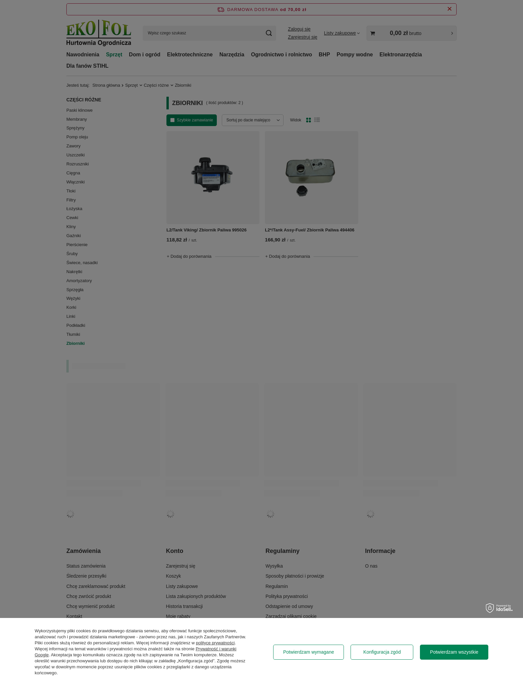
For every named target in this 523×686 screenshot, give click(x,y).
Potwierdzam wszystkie (454, 652)
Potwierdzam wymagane (308, 652)
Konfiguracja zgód (382, 652)
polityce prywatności (215, 642)
